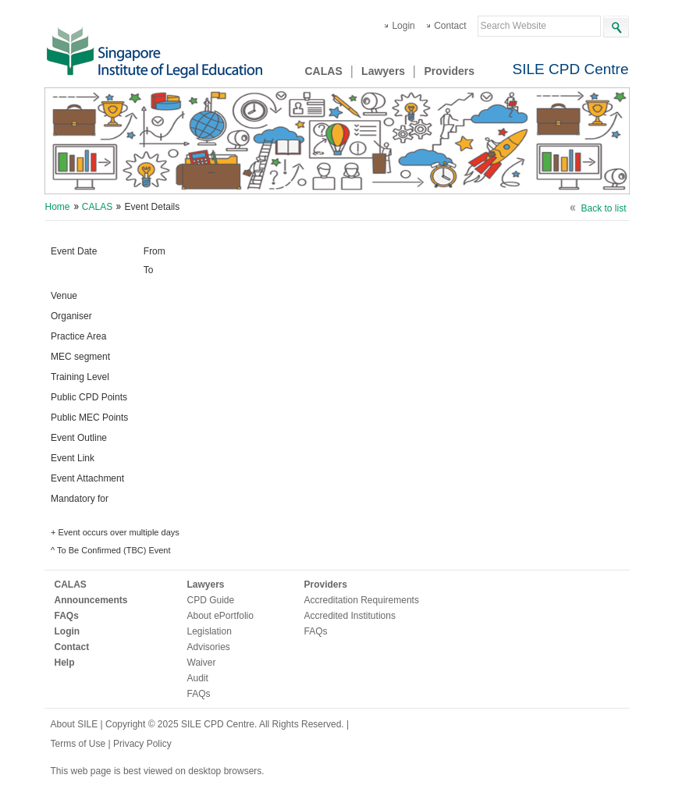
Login (403, 25)
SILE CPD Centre (571, 69)
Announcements (91, 600)
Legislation (209, 631)
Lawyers (383, 71)
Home (57, 206)
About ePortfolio (220, 615)
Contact (450, 25)
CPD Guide (211, 600)
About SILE (74, 724)
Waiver (201, 662)
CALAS (324, 71)
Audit (197, 678)
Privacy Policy (142, 743)
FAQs (67, 615)
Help (65, 662)
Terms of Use (79, 743)
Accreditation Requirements (361, 600)
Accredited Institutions (350, 615)
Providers (449, 71)
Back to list (603, 208)
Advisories (208, 647)
